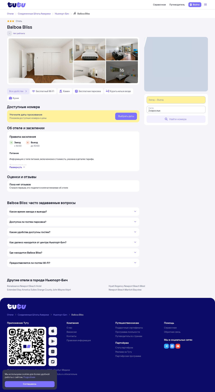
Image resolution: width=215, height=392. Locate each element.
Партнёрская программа (128, 356)
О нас (69, 327)
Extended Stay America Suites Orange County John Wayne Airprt (39, 289)
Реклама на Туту (123, 351)
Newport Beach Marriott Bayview (125, 289)
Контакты (71, 336)
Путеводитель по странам (128, 336)
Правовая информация (79, 340)
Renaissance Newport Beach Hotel (24, 286)
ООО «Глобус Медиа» (58, 369)
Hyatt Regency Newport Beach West (127, 286)
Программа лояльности (127, 331)
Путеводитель (177, 4)
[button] (53, 331)
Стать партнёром (124, 347)
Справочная (159, 4)
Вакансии (72, 331)
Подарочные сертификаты (129, 327)
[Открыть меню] (206, 4)
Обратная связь (172, 331)
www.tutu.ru (58, 374)
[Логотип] (16, 4)
